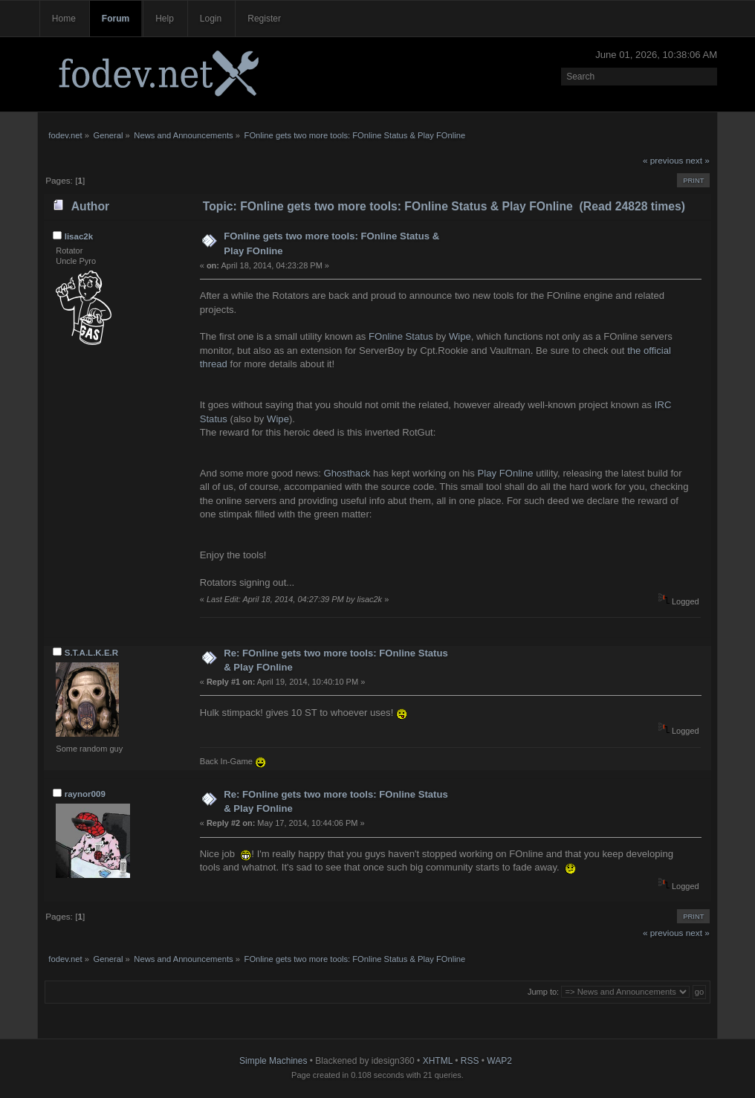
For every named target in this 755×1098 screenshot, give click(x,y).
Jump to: (543, 991)
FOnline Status (401, 336)
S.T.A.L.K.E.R (91, 652)
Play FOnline (506, 473)
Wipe (460, 336)
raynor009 (85, 793)
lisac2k (79, 236)
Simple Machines (273, 1061)
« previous (663, 160)
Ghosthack (347, 473)
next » (698, 160)
